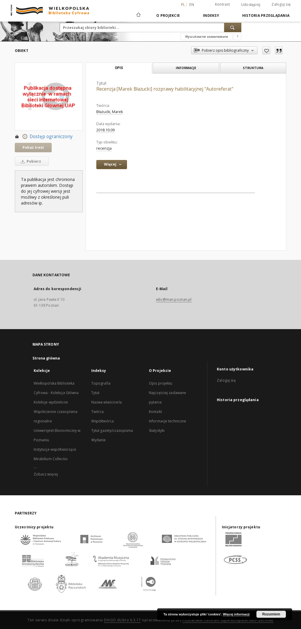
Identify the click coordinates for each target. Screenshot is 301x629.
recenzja (104, 148)
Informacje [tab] (186, 68)
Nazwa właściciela (106, 402)
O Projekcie (168, 15)
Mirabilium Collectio (51, 458)
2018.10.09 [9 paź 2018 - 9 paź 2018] (105, 130)
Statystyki (157, 430)
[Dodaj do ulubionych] (266, 50)
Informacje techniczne (167, 421)
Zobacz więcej (46, 474)
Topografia (100, 383)
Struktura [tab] (253, 68)
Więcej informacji (236, 614)
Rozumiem (271, 614)
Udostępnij (251, 4)
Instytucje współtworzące (55, 449)
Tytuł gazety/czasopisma (112, 430)
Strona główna (46, 358)
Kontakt (155, 411)
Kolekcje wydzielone (51, 402)
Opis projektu (161, 383)
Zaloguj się (281, 4)
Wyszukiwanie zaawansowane (206, 37)
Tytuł (95, 392)
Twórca (97, 411)
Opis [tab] (119, 68)
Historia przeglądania (265, 15)
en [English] (191, 4)
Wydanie (98, 439)
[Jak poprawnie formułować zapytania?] (237, 36)
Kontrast (222, 4)
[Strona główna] (138, 15)
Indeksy (211, 15)
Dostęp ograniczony (44, 136)
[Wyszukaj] (232, 27)
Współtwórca (102, 421)
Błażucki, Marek (109, 111)
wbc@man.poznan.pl (174, 299)
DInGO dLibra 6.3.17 (122, 620)
